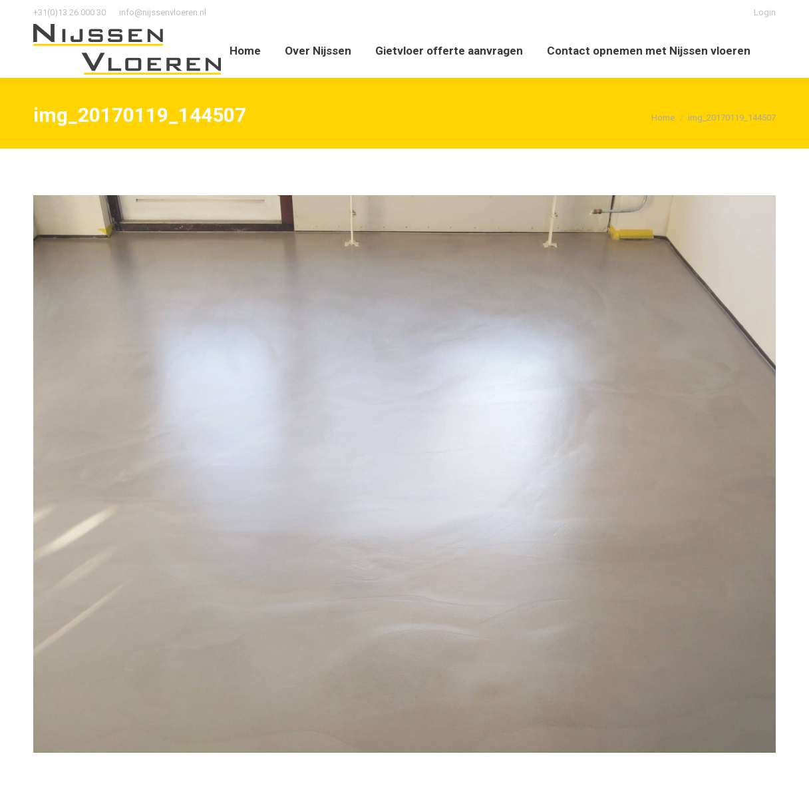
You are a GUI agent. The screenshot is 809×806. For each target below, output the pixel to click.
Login (765, 12)
